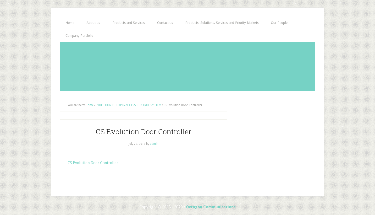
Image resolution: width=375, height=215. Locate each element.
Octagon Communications (211, 207)
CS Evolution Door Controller (93, 163)
